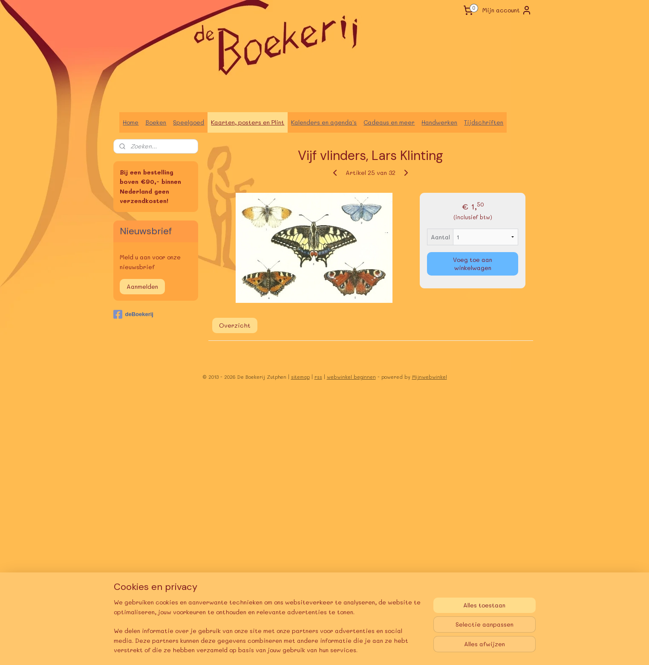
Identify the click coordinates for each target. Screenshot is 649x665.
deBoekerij (133, 314)
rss (318, 377)
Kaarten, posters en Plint (247, 122)
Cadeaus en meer (389, 122)
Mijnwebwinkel (429, 377)
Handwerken (439, 122)
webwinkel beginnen (351, 377)
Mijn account (507, 10)
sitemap (300, 377)
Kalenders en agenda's (324, 122)
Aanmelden (142, 286)
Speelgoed (188, 122)
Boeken (155, 122)
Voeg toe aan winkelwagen (472, 264)
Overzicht (234, 325)
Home (130, 122)
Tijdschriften (483, 122)
